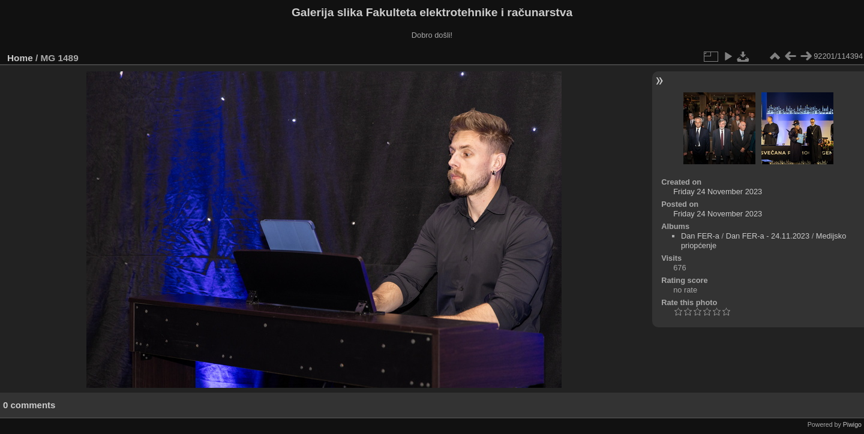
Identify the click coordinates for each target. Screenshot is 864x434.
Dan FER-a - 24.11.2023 (767, 235)
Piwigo (852, 424)
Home (20, 58)
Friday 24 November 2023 (717, 191)
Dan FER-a (700, 235)
